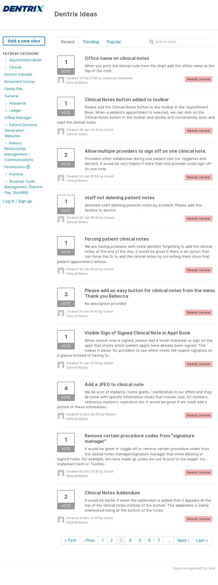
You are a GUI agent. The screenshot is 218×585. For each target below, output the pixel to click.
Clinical (13, 67)
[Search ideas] (181, 41)
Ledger (12, 110)
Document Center (19, 81)
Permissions (17, 167)
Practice (13, 174)
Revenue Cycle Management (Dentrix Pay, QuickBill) (23, 187)
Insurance (15, 103)
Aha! (211, 568)
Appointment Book (22, 60)
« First (70, 540)
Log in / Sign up (17, 201)
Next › (183, 540)
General (11, 96)
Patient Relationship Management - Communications (18, 151)
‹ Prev (89, 540)
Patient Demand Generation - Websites (20, 130)
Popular (114, 41)
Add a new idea (24, 41)
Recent (68, 41)
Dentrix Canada (18, 74)
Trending (90, 41)
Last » (202, 540)
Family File (13, 88)
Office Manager (18, 117)
